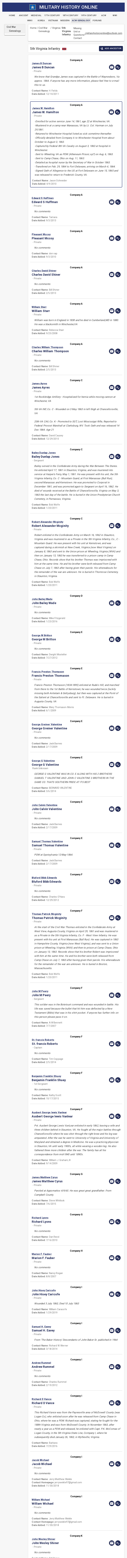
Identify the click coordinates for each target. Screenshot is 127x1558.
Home (33, 28)
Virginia (56, 28)
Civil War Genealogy (44, 30)
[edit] (118, 67)
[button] (63, 63)
